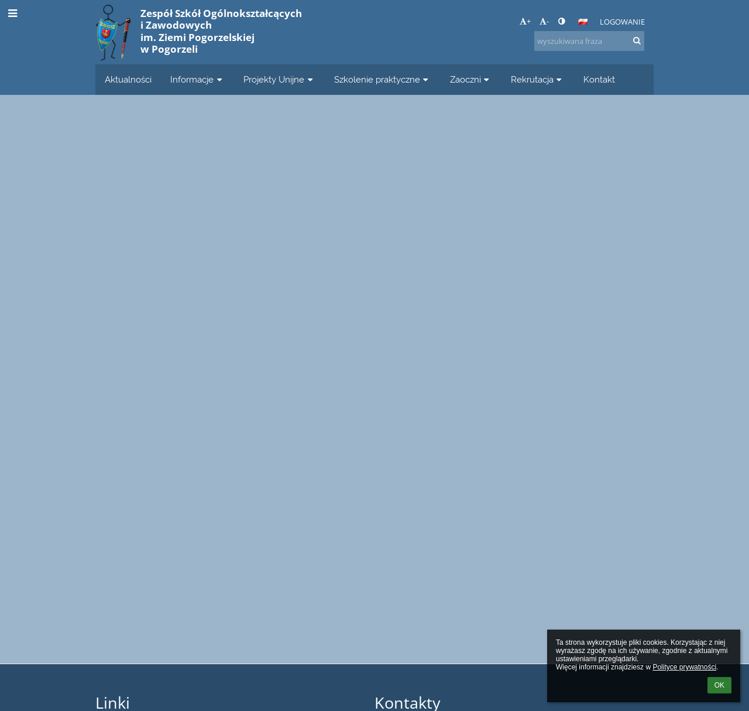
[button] (583, 22)
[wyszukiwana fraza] (589, 41)
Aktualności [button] (128, 79)
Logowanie (622, 21)
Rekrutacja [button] (538, 79)
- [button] (544, 21)
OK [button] (719, 685)
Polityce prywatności (684, 667)
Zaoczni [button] (471, 79)
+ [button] (525, 21)
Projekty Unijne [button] (279, 79)
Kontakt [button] (599, 79)
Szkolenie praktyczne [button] (382, 79)
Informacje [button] (197, 79)
